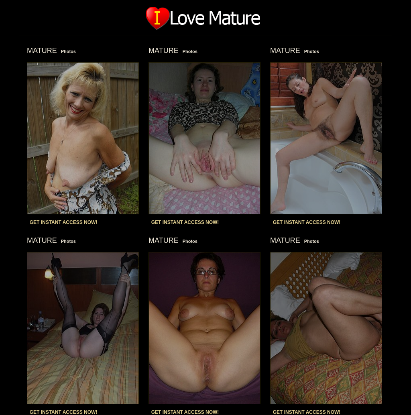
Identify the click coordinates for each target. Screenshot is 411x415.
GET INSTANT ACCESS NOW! (64, 222)
